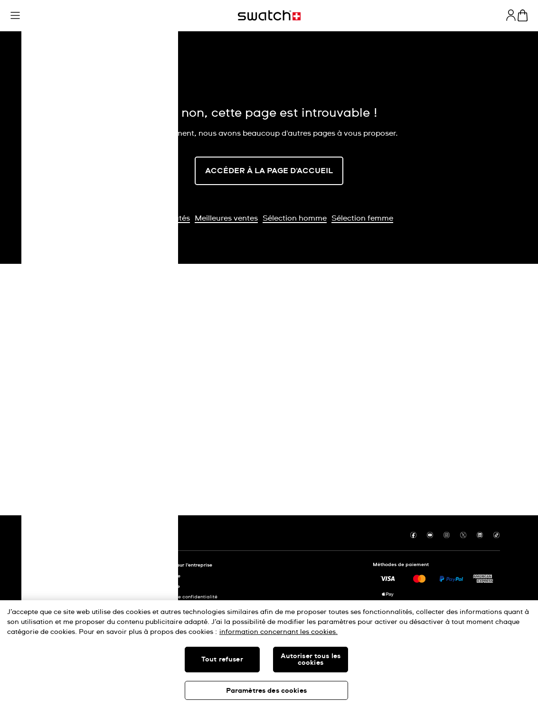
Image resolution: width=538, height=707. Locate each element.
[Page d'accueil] (269, 15)
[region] (269, 653)
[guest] (511, 15)
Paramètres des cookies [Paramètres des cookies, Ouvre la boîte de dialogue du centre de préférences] (266, 691)
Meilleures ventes (226, 218)
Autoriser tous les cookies (311, 659)
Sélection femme (362, 218)
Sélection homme (295, 218)
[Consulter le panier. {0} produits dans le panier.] (523, 15)
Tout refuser (222, 659)
